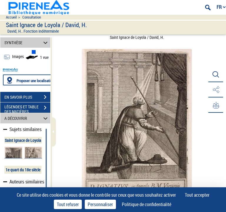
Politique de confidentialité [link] (146, 204)
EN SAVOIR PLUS (27, 97)
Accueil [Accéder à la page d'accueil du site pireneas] (11, 17)
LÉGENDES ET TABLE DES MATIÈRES (27, 108)
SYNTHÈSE (26, 42)
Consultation (31, 17)
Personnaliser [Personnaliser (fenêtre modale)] (100, 204)
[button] (215, 74)
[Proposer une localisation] (31, 79)
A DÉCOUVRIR (26, 118)
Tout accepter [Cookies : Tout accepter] (197, 195)
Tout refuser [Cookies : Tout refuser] (68, 204)
